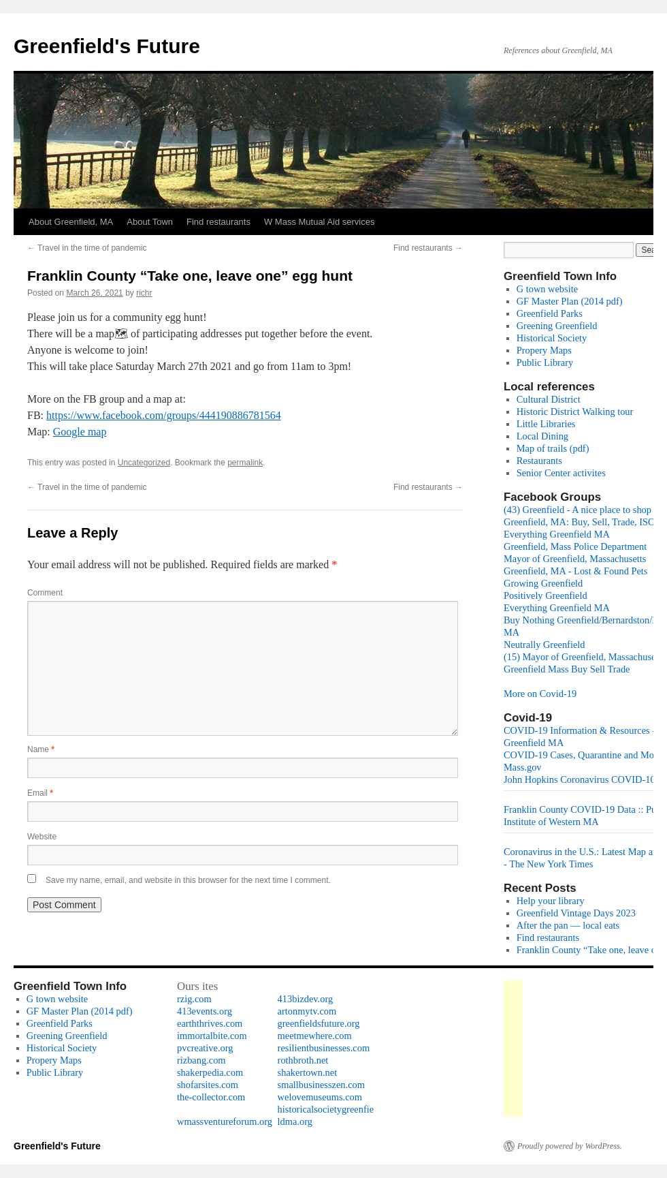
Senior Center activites (561, 472)
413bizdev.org (306, 998)
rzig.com (194, 998)
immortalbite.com (212, 1035)
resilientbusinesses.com (324, 1047)
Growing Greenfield (543, 583)
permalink (245, 462)
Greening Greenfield (557, 325)
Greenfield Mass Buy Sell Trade (567, 669)
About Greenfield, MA (71, 222)
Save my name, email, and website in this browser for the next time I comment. (188, 880)
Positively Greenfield (545, 595)
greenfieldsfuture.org (319, 1023)
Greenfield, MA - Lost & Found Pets (575, 570)
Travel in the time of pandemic (86, 248)
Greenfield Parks (550, 313)
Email (40, 793)
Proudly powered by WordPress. (569, 1146)
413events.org (204, 1011)
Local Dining (542, 436)
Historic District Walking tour (575, 411)
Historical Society (552, 337)
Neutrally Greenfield (544, 644)
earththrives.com (209, 1023)
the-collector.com (211, 1096)
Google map (80, 431)
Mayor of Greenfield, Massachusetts (575, 558)
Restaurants (539, 460)
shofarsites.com (207, 1084)
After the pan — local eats (568, 925)
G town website (547, 288)
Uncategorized (144, 462)
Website (41, 836)
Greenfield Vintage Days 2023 (576, 913)
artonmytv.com (307, 1011)
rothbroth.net (303, 1060)
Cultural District (549, 399)
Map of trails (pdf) (553, 448)
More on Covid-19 (540, 693)
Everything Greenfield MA (557, 534)
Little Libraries (546, 423)
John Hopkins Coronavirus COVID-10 (579, 779)
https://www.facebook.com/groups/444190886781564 (163, 415)
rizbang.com (201, 1060)
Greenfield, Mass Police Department (575, 546)
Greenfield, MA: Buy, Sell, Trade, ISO (579, 521)
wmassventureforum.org (224, 1121)
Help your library (551, 900)
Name (40, 749)
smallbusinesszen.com (321, 1084)
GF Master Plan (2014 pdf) (570, 301)
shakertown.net (308, 1072)
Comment (45, 593)
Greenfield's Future (107, 46)
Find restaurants (218, 222)
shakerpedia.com (210, 1072)
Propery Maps (544, 350)
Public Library (545, 362)
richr (144, 293)
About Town (150, 222)
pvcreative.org (205, 1047)
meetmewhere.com (315, 1035)
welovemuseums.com (320, 1096)
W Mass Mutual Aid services (319, 222)
